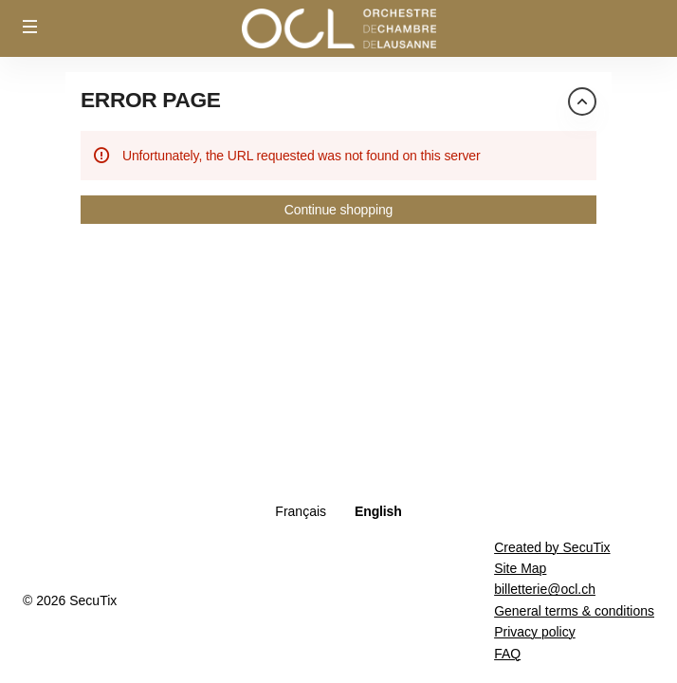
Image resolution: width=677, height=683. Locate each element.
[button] (30, 26)
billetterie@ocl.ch (544, 589)
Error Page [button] (151, 99)
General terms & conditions (574, 610)
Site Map (520, 568)
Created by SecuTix (552, 547)
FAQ (507, 653)
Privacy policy (535, 631)
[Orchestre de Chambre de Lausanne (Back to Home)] (338, 28)
